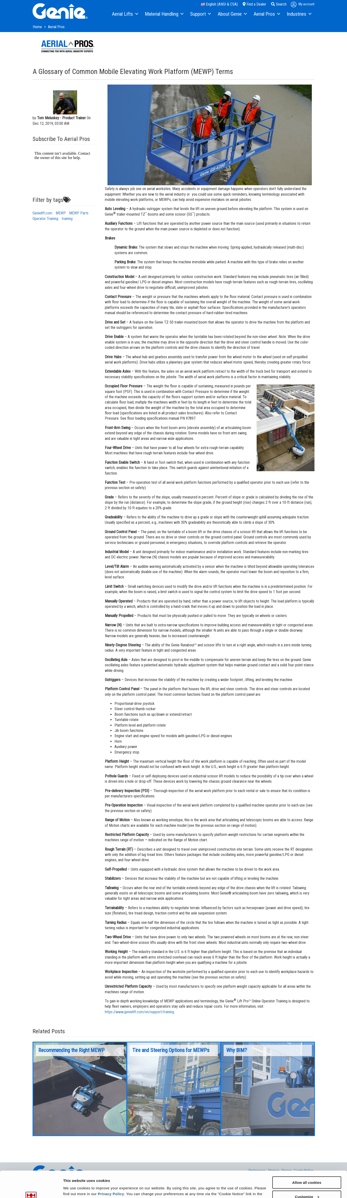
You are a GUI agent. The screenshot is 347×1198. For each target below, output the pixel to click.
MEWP (61, 213)
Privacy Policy (111, 1169)
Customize (307, 1172)
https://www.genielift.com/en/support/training (139, 1012)
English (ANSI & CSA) (219, 4)
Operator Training (45, 218)
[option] (79, 1088)
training (67, 218)
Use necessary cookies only (307, 1186)
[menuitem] (124, 14)
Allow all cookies (306, 1158)
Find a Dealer (254, 4)
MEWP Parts (78, 213)
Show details (74, 1188)
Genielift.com (42, 213)
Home (38, 27)
